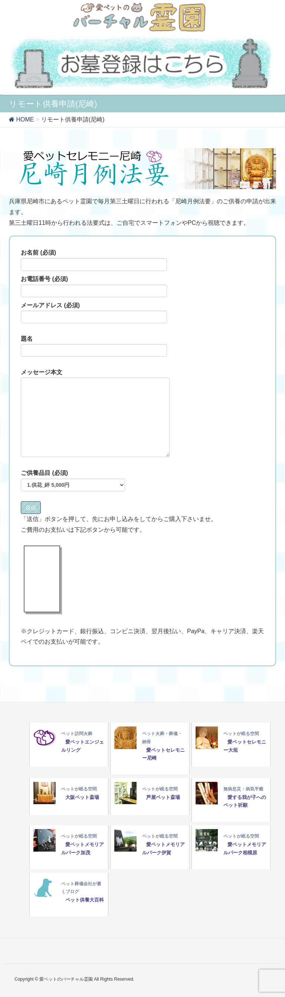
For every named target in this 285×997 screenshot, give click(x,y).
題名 (94, 346)
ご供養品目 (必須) (73, 480)
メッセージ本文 (95, 413)
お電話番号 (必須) (94, 286)
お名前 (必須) (94, 260)
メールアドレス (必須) (94, 313)
